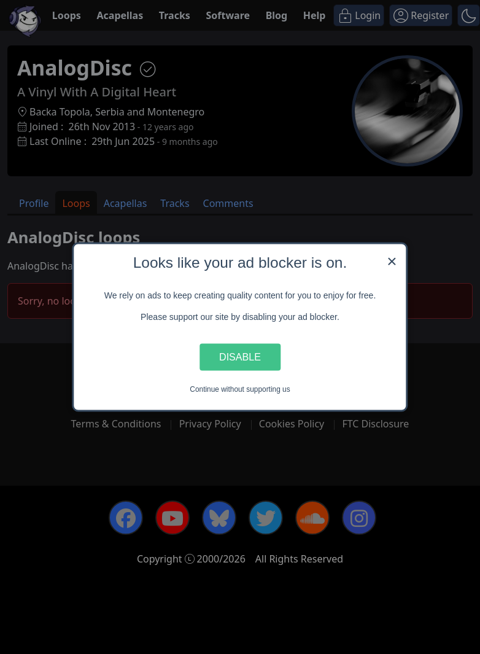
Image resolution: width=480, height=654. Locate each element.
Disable (240, 356)
